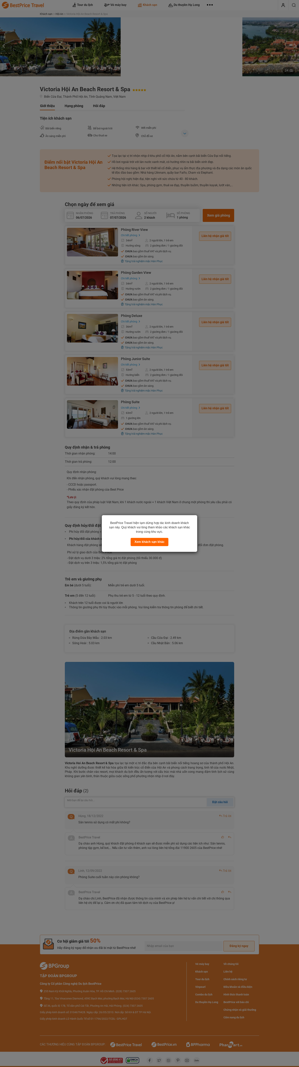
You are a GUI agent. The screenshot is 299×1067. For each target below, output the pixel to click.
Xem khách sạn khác (149, 541)
